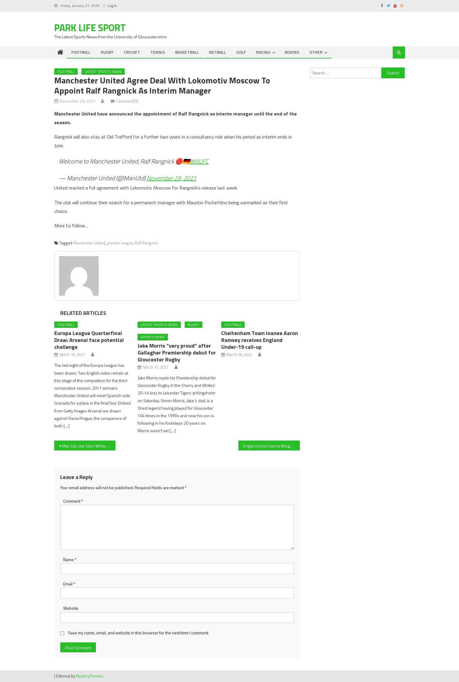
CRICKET (132, 52)
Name (69, 559)
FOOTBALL (81, 52)
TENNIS (157, 52)
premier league (120, 243)
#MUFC (199, 161)
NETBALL (217, 52)
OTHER (316, 52)
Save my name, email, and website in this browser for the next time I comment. (138, 633)
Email (69, 584)
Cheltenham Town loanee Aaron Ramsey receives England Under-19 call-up (259, 340)
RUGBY (107, 52)
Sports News (153, 337)
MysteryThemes (89, 676)
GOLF (241, 52)
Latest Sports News (103, 71)
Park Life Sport (90, 27)
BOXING (292, 52)
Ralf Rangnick (146, 243)
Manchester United (89, 243)
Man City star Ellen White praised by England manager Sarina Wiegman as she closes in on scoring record (89, 446)
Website (70, 608)
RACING (263, 52)
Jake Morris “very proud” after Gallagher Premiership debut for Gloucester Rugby (177, 352)
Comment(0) (127, 101)
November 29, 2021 (171, 178)
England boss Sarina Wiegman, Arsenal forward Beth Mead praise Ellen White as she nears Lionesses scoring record (271, 446)
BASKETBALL (187, 52)
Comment (73, 501)
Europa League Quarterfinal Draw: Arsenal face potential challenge (89, 340)
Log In (112, 5)
